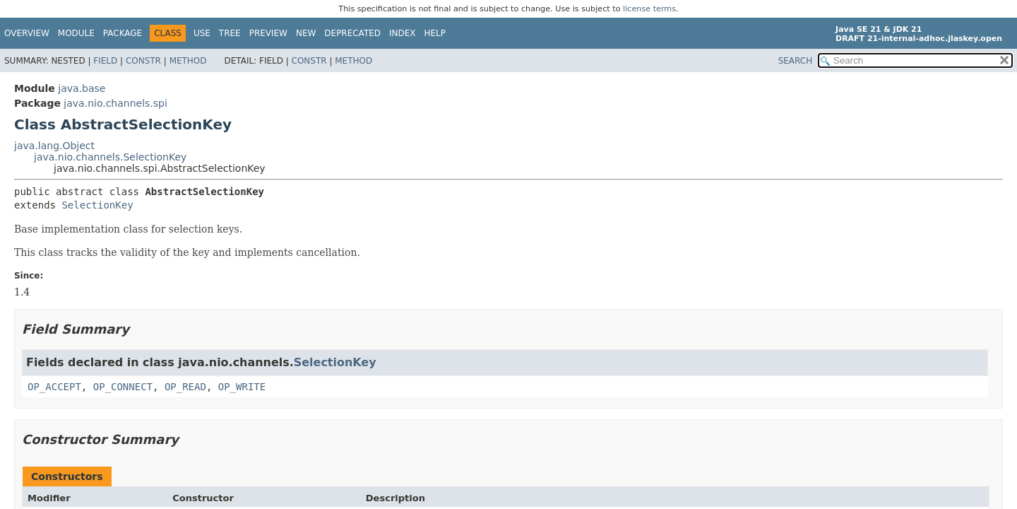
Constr (143, 61)
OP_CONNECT (123, 386)
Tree (230, 33)
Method (188, 61)
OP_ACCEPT (54, 386)
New (306, 33)
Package (122, 33)
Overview (26, 33)
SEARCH (795, 61)
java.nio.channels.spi (115, 103)
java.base (81, 88)
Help (435, 33)
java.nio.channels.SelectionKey (110, 157)
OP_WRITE (242, 386)
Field (105, 61)
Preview (268, 33)
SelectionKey (97, 205)
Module (76, 33)
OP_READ (185, 386)
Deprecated (352, 33)
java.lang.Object (54, 145)
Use (202, 33)
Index (402, 33)
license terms (649, 8)
